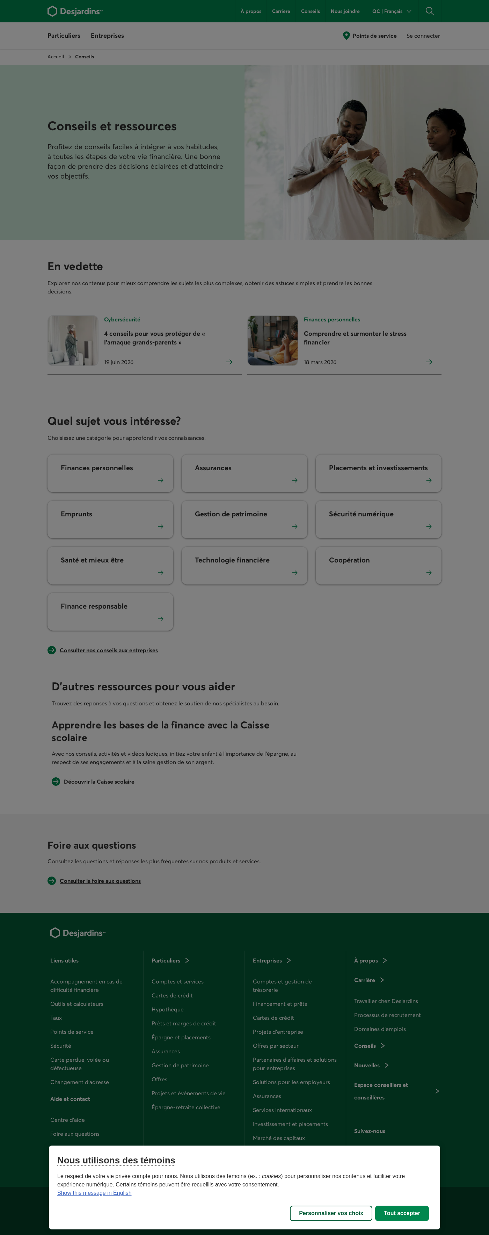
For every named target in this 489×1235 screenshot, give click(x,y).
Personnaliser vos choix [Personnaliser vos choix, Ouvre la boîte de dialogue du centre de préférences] (331, 1213)
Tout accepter (402, 1213)
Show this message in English (94, 1193)
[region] (244, 1187)
